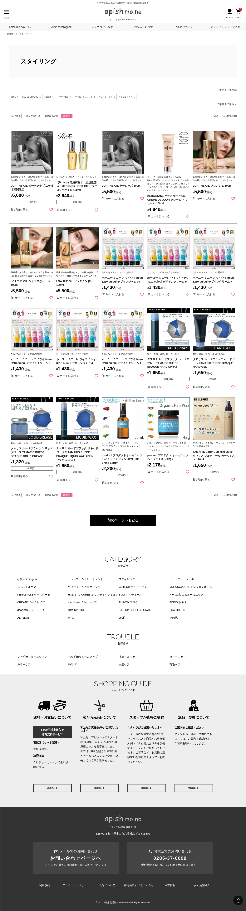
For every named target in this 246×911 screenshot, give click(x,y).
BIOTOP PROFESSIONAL (134, 610)
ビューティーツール (182, 579)
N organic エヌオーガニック (186, 594)
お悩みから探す (143, 27)
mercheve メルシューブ (82, 602)
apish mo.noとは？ (20, 27)
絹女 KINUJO (76, 610)
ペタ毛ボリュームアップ (83, 656)
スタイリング (127, 579)
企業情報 (170, 885)
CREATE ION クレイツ (31, 602)
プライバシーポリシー (75, 885)
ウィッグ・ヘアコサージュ (84, 586)
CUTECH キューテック (133, 586)
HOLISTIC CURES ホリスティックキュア (93, 594)
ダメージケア (178, 656)
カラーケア (24, 664)
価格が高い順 (51, 115)
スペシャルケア (26, 586)
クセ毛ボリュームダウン (32, 656)
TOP (238, 902)
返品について (107, 885)
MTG (71, 617)
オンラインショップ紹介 (225, 27)
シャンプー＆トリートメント (85, 579)
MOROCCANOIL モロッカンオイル (191, 586)
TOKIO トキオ (178, 602)
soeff (122, 617)
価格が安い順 (33, 115)
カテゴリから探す (102, 27)
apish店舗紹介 (201, 885)
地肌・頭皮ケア (128, 656)
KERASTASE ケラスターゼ (33, 594)
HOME (10, 34)
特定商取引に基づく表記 (139, 885)
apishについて (184, 27)
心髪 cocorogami (61, 27)
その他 (174, 617)
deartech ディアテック (31, 610)
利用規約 (44, 885)
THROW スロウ (128, 602)
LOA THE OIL (178, 610)
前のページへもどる (123, 520)
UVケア (72, 664)
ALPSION (23, 617)
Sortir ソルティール (130, 594)
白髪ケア (124, 664)
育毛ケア (175, 664)
